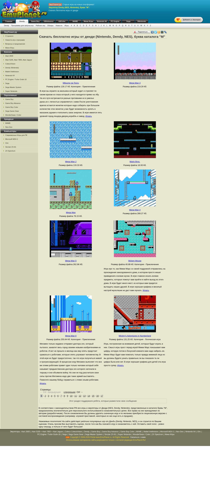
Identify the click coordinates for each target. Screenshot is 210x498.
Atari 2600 (9, 56)
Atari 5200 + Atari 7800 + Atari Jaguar (47, 431)
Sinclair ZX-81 (10, 147)
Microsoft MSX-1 (11, 139)
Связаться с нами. (138, 437)
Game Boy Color (11, 107)
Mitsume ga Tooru (71, 83)
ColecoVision (10, 64)
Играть (88, 116)
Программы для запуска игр (22, 25)
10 (71, 396)
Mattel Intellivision (12, 72)
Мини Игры (88, 21)
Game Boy (35, 21)
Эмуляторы (15, 431)
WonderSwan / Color (13, 115)
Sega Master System (13, 87)
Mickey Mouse (134, 261)
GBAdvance (48, 21)
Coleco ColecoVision (73, 431)
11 (75, 396)
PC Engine (115, 21)
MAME (75, 21)
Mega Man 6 (70, 336)
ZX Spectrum (10, 151)
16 (97, 396)
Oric (6, 143)
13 (84, 396)
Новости (59, 25)
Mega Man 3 (134, 83)
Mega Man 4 (134, 210)
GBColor (61, 21)
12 (80, 396)
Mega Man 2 (70, 161)
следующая (69, 392)
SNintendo (141, 21)
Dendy (22, 21)
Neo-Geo (8, 127)
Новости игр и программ (15, 40)
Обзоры (50, 25)
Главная (8, 21)
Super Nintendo (11, 91)
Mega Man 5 (70, 261)
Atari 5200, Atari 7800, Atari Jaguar (18, 60)
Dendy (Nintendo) (12, 68)
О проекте (9, 36)
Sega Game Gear (12, 111)
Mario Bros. (135, 161)
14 (89, 396)
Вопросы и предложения (15, 44)
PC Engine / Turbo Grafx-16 (16, 79)
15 (93, 396)
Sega (128, 21)
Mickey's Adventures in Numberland (135, 336)
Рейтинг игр (40, 25)
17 (102, 396)
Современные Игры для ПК (16, 135)
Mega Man (71, 212)
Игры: (67, 25)
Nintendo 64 (102, 21)
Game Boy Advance (12, 103)
